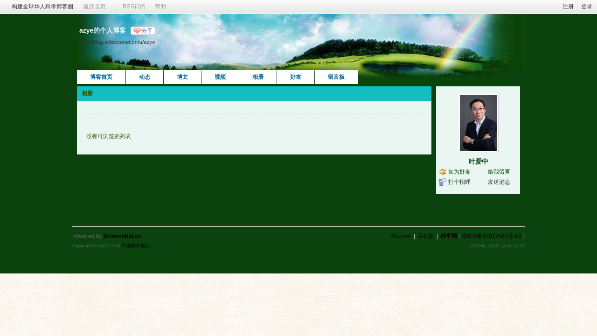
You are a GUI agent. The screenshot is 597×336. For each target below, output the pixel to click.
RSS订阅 (134, 6)
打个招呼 (459, 182)
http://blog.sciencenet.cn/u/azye (117, 42)
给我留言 (499, 171)
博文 (182, 77)
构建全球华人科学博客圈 (42, 6)
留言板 (336, 77)
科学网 (448, 236)
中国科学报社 (136, 245)
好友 (295, 77)
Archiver (401, 236)
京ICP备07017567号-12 (491, 236)
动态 (144, 77)
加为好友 (459, 171)
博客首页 (101, 77)
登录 (586, 6)
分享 (147, 31)
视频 (220, 77)
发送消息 (499, 182)
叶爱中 (478, 161)
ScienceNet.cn (123, 236)
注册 (568, 6)
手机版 (425, 236)
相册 (258, 77)
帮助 (160, 6)
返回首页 (94, 6)
